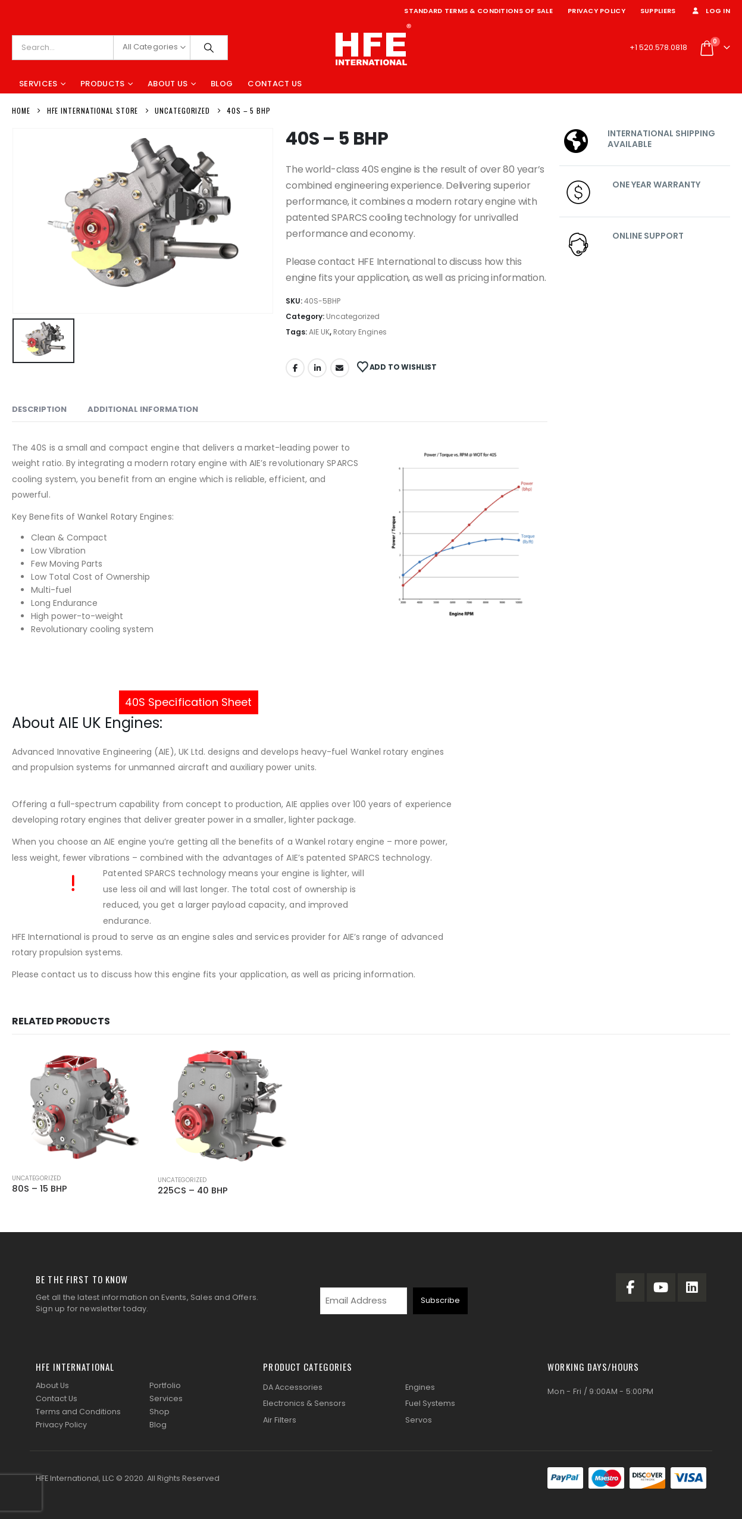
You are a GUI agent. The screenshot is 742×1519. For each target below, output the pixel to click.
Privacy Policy (596, 10)
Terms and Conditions (78, 1412)
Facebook (295, 367)
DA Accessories (293, 1387)
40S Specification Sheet (188, 702)
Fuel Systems (430, 1403)
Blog (222, 83)
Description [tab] (39, 409)
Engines (420, 1387)
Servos (418, 1420)
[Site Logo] (371, 47)
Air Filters (279, 1420)
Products (102, 83)
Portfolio (165, 1385)
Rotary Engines (360, 332)
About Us (168, 83)
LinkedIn (317, 367)
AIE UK (319, 332)
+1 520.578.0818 (658, 47)
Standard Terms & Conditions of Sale (478, 10)
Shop (159, 1412)
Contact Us (275, 83)
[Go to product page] (79, 1106)
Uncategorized (353, 316)
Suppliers (657, 10)
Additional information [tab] (142, 409)
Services (38, 83)
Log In (710, 10)
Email (339, 367)
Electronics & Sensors (304, 1403)
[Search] (208, 48)
